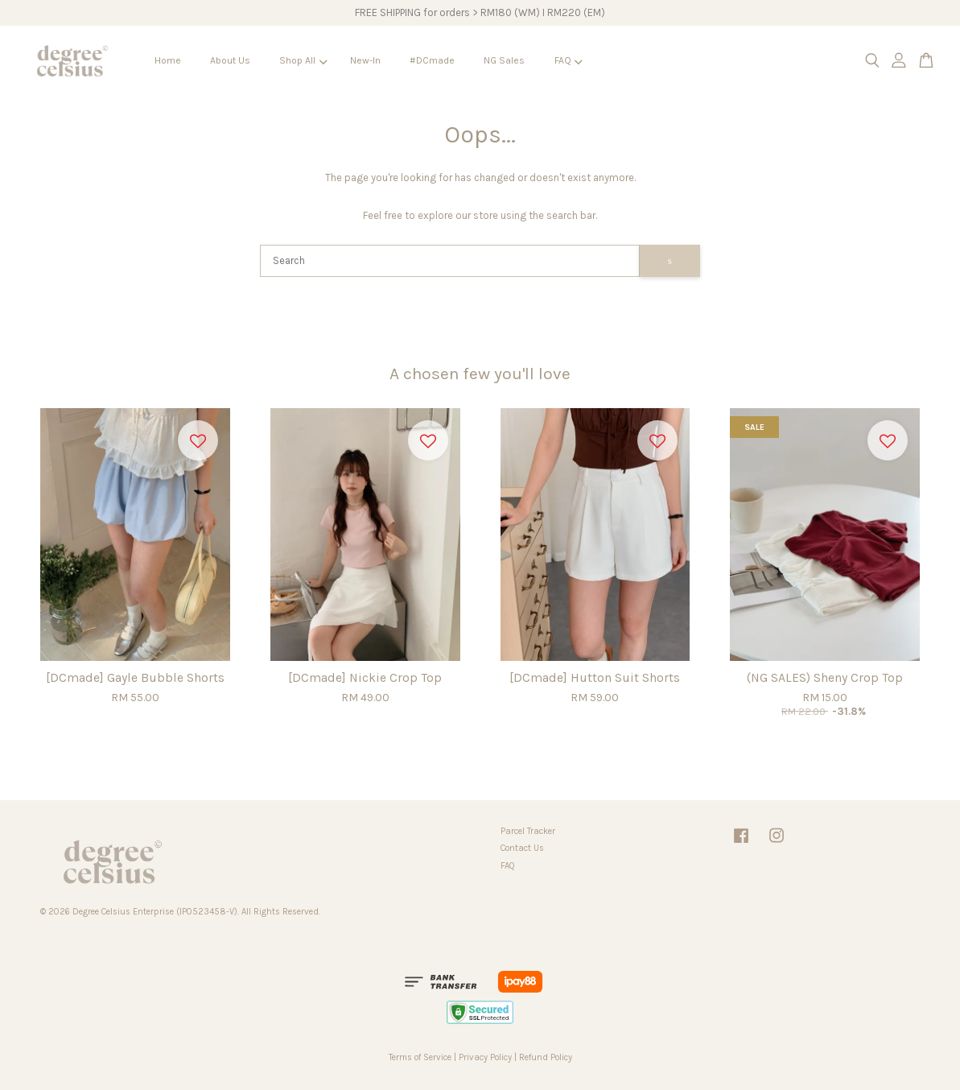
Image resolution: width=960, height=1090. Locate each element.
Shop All (303, 60)
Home (168, 60)
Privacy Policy (485, 1057)
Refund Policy (545, 1057)
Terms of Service (420, 1057)
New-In (365, 60)
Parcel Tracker (528, 831)
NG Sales (504, 60)
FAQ (568, 60)
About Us (230, 60)
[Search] (449, 261)
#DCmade (432, 60)
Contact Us (522, 848)
